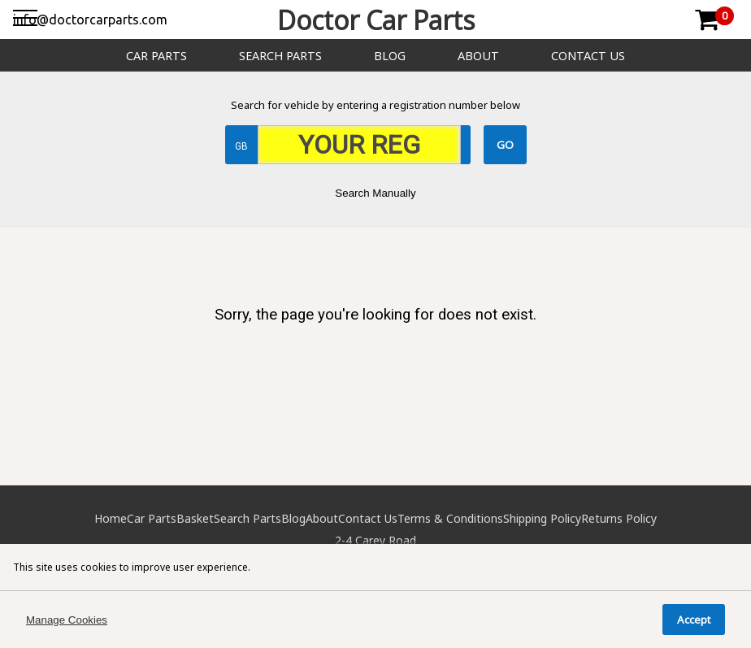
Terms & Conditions (450, 518)
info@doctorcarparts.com (90, 19)
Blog (390, 55)
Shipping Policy (542, 518)
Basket (195, 518)
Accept (693, 619)
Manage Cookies (66, 620)
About (478, 55)
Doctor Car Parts (376, 19)
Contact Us (588, 55)
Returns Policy (619, 518)
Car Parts (156, 55)
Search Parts (280, 55)
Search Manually (375, 193)
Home (110, 518)
